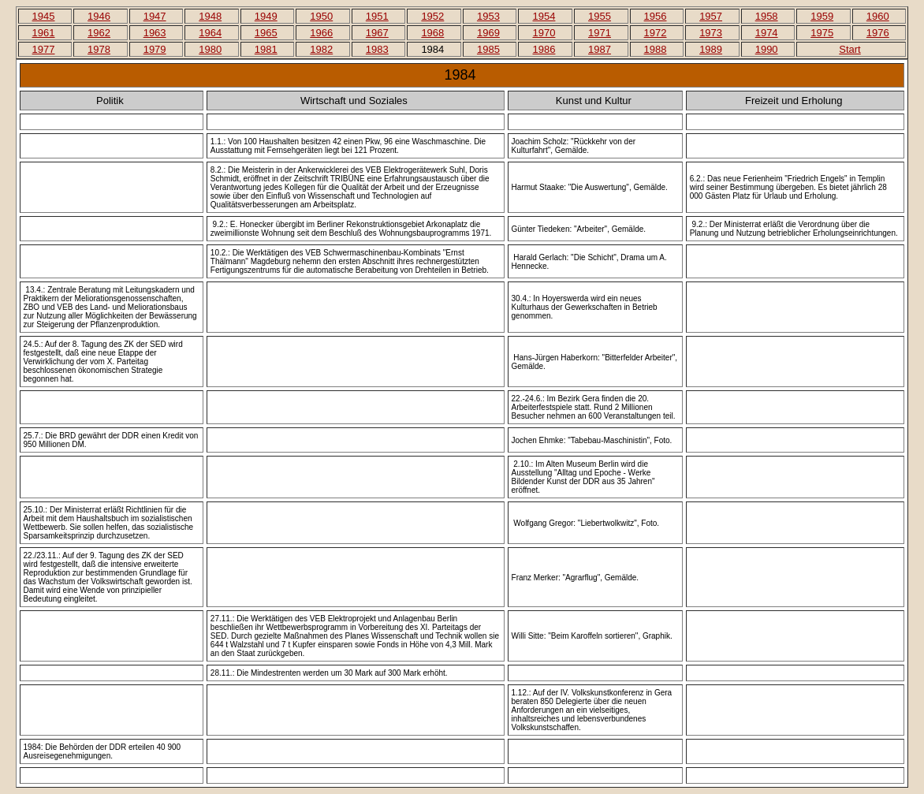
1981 (266, 49)
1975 (821, 33)
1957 (710, 16)
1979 (154, 49)
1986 (543, 49)
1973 (710, 33)
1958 (766, 16)
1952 (432, 16)
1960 (877, 16)
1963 (154, 33)
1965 (266, 33)
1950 (321, 16)
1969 (488, 33)
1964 (210, 33)
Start (849, 49)
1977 (43, 49)
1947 (154, 16)
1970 (543, 33)
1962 (99, 33)
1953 (488, 16)
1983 (377, 49)
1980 (210, 49)
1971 (599, 33)
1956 (655, 16)
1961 (43, 33)
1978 (99, 49)
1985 (488, 49)
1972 (655, 33)
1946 (99, 16)
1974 (766, 33)
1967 (377, 33)
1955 (599, 16)
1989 (710, 49)
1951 (377, 16)
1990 (766, 49)
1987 (599, 49)
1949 (266, 16)
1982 (321, 49)
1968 (432, 33)
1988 (655, 49)
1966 (321, 33)
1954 (543, 16)
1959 (821, 16)
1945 (43, 16)
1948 (210, 16)
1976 (877, 33)
